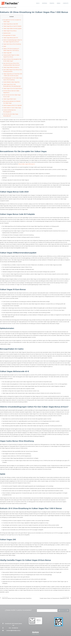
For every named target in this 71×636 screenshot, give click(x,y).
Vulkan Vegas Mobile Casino (9, 99)
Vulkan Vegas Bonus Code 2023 (10, 24)
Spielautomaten (7, 33)
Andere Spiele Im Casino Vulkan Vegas (12, 107)
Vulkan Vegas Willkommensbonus (11, 67)
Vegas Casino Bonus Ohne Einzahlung (12, 44)
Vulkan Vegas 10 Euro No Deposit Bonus (12, 88)
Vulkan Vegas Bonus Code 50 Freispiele (12, 26)
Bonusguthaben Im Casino (9, 35)
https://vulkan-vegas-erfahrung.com (26, 164)
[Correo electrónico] (47, 610)
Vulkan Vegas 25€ (7, 52)
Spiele (4, 46)
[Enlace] (10, 3)
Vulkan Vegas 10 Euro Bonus (9, 30)
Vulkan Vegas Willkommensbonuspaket (12, 28)
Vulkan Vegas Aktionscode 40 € (10, 37)
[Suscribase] (63, 610)
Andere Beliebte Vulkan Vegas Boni (11, 82)
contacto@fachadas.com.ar (13, 630)
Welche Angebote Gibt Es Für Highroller (12, 105)
